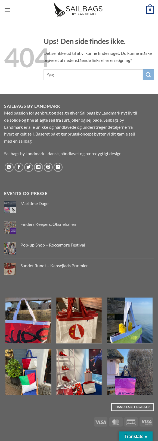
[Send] (148, 74)
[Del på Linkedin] (58, 167)
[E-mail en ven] (38, 167)
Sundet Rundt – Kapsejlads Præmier (54, 265)
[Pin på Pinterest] (48, 167)
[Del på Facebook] (18, 167)
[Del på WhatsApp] (9, 167)
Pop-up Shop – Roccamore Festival (52, 244)
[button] (7, 10)
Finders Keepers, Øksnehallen (48, 224)
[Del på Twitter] (28, 167)
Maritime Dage (34, 203)
